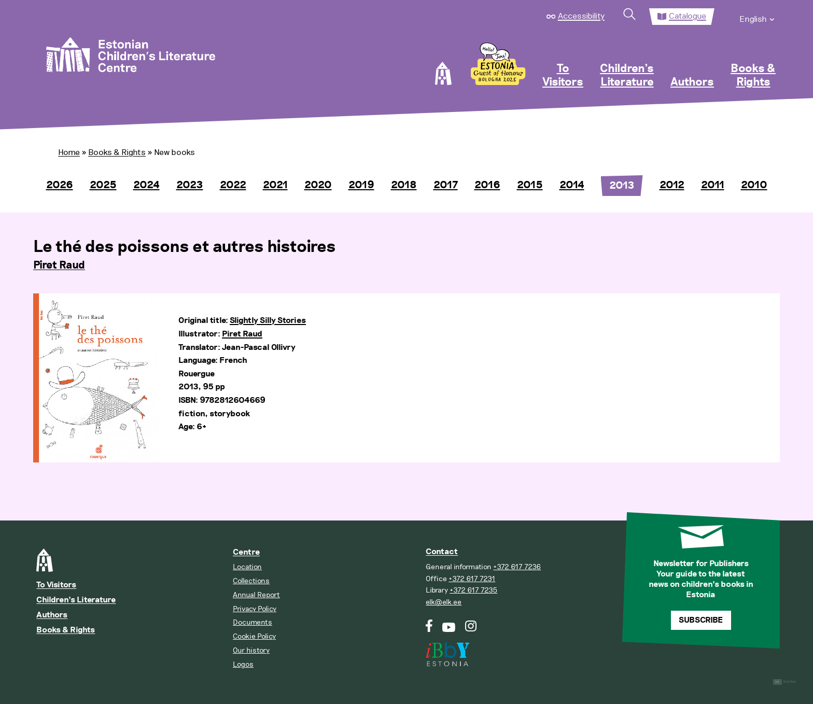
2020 (318, 185)
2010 (754, 185)
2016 (487, 185)
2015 (530, 185)
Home (69, 152)
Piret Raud (59, 265)
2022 (233, 185)
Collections (251, 580)
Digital (784, 682)
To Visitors (562, 75)
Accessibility (581, 16)
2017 (445, 185)
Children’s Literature (627, 75)
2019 (361, 185)
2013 (622, 185)
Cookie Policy (254, 636)
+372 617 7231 (471, 578)
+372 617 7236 (517, 566)
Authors (692, 82)
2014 (571, 185)
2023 (189, 185)
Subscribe (701, 620)
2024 (146, 185)
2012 (672, 185)
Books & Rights (753, 75)
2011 (712, 185)
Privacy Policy (254, 608)
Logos (243, 664)
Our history (251, 650)
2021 (275, 185)
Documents (252, 622)
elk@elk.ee (443, 602)
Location (247, 566)
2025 (103, 185)
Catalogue (687, 16)
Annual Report (256, 594)
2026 (59, 185)
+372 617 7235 (473, 590)
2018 (404, 185)
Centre (246, 552)
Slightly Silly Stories (268, 320)
